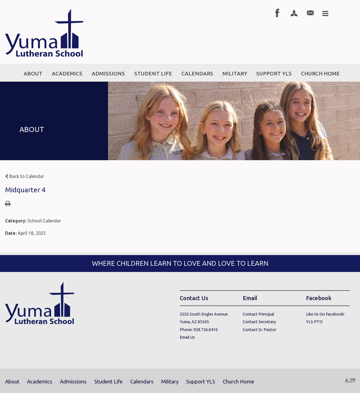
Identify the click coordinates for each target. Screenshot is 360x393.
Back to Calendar (24, 176)
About (12, 382)
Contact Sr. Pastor (259, 329)
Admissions (73, 382)
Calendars (142, 382)
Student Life (108, 382)
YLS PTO (314, 321)
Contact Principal (258, 314)
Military (170, 382)
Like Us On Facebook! (325, 314)
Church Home (238, 382)
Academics (39, 382)
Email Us (187, 337)
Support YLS (200, 382)
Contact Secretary (259, 321)
